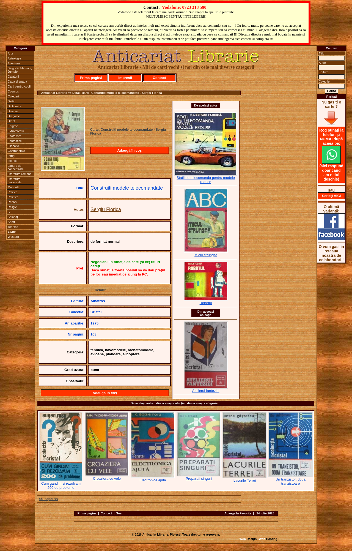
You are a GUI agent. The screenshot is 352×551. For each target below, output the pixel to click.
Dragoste (14, 116)
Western (13, 236)
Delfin (11, 101)
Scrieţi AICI (331, 196)
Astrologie (14, 58)
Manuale (13, 187)
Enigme (13, 126)
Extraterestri (16, 131)
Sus (119, 513)
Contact (159, 78)
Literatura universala (14, 180)
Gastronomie (16, 150)
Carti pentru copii (19, 86)
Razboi (12, 202)
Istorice (12, 160)
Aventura (14, 63)
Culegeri (13, 96)
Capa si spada (17, 81)
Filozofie (13, 146)
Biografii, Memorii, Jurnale (20, 70)
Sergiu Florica (105, 209)
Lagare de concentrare (16, 167)
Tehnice (13, 226)
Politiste (13, 197)
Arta (10, 53)
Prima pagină (91, 78)
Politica (12, 192)
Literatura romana (20, 174)
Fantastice (15, 141)
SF (10, 212)
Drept (11, 121)
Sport (11, 221)
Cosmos (13, 91)
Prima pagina (87, 513)
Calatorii (13, 76)
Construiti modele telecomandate (126, 188)
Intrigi (11, 155)
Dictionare (14, 106)
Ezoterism (14, 136)
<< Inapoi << (48, 499)
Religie (12, 207)
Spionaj (13, 217)
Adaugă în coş (129, 150)
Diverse (13, 111)
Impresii (125, 78)
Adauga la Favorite (237, 513)
